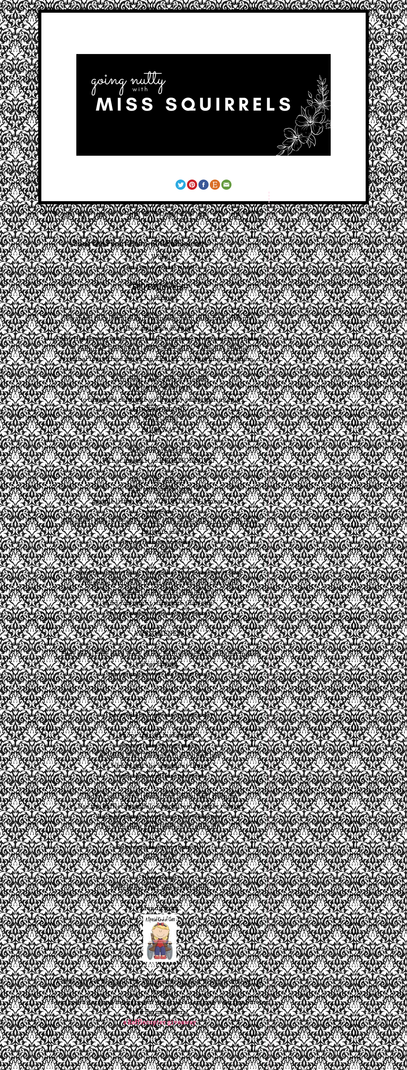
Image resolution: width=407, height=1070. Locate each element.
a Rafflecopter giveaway (160, 1022)
